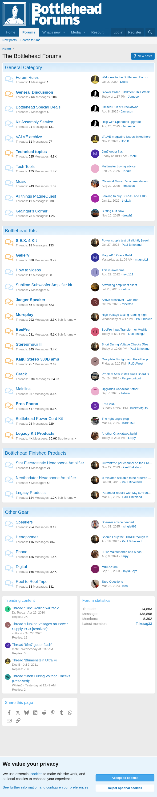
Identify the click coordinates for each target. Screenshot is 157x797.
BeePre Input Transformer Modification (128, 329)
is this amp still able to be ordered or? (127, 478)
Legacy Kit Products (35, 433)
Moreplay (24, 314)
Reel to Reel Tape (32, 581)
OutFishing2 (136, 334)
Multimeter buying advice (119, 166)
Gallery (22, 255)
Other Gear (16, 512)
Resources (99, 32)
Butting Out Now (113, 211)
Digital (21, 567)
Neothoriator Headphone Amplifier (46, 478)
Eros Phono (27, 404)
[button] (64, 32)
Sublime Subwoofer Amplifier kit (44, 285)
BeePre (23, 329)
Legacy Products (31, 492)
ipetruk (125, 289)
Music (21, 181)
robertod (127, 304)
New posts (9, 40)
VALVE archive (29, 137)
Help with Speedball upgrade (121, 122)
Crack (21, 374)
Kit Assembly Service (34, 122)
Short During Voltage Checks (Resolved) (129, 344)
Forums (28, 32)
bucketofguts (139, 408)
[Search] (150, 32)
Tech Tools (25, 166)
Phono (21, 552)
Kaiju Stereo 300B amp (37, 359)
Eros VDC (108, 404)
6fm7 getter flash (113, 151)
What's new (51, 32)
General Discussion (34, 92)
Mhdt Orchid (110, 567)
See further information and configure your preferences (45, 787)
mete (133, 156)
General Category (23, 67)
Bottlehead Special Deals (38, 107)
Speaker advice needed (118, 522)
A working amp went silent (119, 285)
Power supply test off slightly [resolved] (128, 240)
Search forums (30, 40)
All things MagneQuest (36, 196)
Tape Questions (112, 581)
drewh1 (127, 215)
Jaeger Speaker (30, 300)
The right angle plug (115, 418)
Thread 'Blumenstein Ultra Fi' (34, 660)
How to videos (28, 270)
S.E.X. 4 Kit (26, 240)
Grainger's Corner (32, 211)
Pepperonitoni (131, 378)
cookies (36, 774)
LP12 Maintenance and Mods (121, 552)
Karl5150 (128, 423)
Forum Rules (27, 77)
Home (10, 32)
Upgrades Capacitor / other (120, 389)
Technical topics (31, 151)
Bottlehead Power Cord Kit (39, 418)
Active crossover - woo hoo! (120, 300)
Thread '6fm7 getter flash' (32, 645)
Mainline (23, 389)
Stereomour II (29, 344)
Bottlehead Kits (21, 230)
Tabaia (126, 171)
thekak (126, 200)
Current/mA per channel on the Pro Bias (129, 463)
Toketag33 (144, 624)
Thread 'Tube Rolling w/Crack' (35, 608)
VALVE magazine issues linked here (126, 136)
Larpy (132, 438)
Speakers (24, 522)
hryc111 (127, 274)
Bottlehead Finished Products (35, 453)
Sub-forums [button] (65, 319)
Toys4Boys (129, 571)
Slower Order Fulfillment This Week (126, 92)
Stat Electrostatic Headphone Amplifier (50, 463)
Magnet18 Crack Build (117, 255)
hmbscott (128, 185)
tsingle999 (129, 526)
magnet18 (142, 259)
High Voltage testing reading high (124, 314)
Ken (125, 586)
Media (76, 32)
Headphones (27, 537)
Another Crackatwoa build (119, 433)
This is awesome (113, 270)
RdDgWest (135, 363)
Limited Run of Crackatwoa (120, 107)
